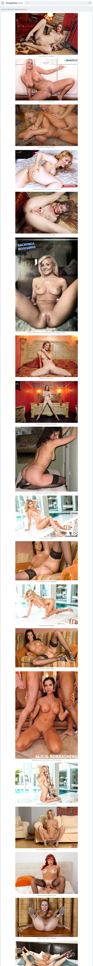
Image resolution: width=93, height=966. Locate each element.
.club (14, 3)
